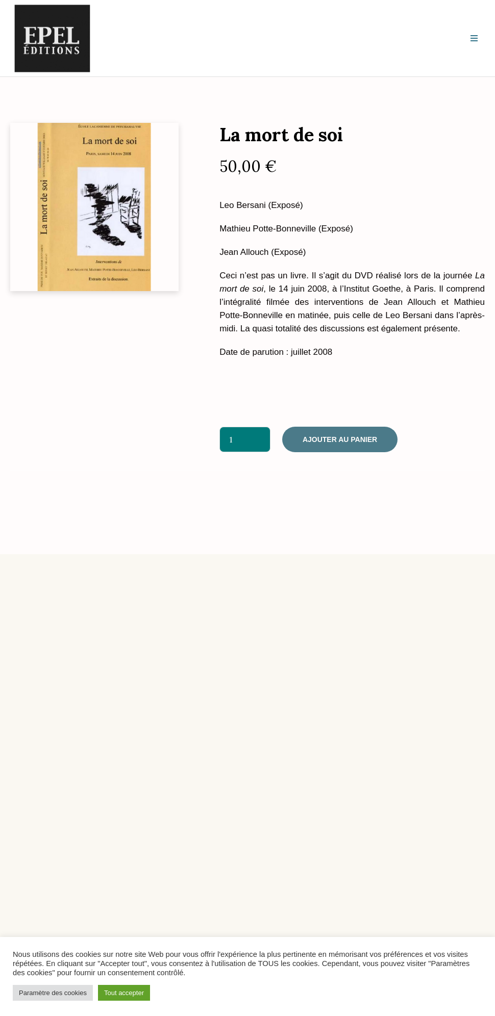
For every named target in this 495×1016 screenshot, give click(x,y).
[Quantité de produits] (244, 439)
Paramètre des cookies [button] (53, 993)
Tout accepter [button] (124, 993)
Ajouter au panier (340, 439)
